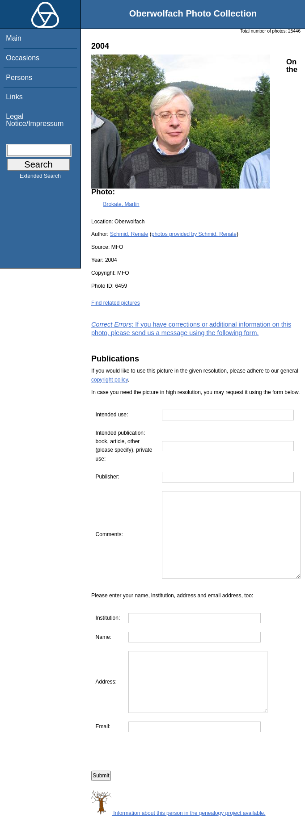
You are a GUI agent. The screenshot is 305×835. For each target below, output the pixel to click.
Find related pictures (115, 303)
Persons (19, 77)
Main (13, 38)
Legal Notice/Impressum (35, 120)
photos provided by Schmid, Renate (194, 234)
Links (14, 97)
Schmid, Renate (129, 234)
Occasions (22, 58)
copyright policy (109, 380)
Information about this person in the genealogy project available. (178, 830)
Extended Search (40, 177)
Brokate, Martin (121, 204)
